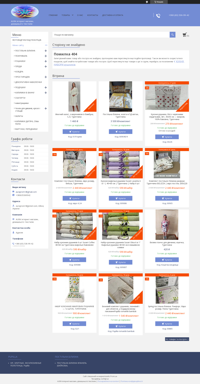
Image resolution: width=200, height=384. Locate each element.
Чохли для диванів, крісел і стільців (27, 109)
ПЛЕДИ (18, 66)
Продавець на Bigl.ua (100, 379)
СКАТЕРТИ (20, 98)
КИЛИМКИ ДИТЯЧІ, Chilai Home (27, 122)
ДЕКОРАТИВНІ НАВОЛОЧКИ (28, 82)
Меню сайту (18, 45)
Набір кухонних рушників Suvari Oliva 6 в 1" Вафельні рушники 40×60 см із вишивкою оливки (121, 245)
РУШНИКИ (20, 61)
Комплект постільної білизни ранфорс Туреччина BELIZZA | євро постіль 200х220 (167, 182)
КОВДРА (19, 71)
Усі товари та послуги (176, 339)
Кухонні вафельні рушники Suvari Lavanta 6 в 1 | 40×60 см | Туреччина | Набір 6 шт (121, 182)
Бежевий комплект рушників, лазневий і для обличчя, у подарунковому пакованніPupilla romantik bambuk (120, 309)
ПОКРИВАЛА (21, 56)
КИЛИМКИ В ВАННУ (24, 92)
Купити (75, 131)
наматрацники (22, 103)
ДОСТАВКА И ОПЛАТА (112, 15)
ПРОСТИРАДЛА (22, 77)
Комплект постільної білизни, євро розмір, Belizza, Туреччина (74, 182)
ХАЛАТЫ (19, 116)
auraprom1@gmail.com (26, 192)
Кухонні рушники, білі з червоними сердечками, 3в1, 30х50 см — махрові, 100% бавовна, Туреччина (167, 117)
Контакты (92, 15)
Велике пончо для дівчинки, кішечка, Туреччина (167, 243)
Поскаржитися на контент (108, 381)
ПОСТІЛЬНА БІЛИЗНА (25, 50)
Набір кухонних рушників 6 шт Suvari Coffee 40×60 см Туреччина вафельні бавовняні (74, 243)
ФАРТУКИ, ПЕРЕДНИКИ (26, 129)
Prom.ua (113, 376)
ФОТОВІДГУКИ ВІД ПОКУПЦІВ (26, 40)
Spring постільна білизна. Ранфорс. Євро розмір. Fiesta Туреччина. (167, 307)
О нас (80, 15)
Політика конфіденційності (132, 381)
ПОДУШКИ (20, 87)
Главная (53, 15)
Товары (66, 15)
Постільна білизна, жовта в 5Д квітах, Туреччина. (121, 115)
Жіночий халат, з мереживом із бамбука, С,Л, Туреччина (74, 115)
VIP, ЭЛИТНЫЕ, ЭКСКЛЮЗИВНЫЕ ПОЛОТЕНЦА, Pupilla (25, 364)
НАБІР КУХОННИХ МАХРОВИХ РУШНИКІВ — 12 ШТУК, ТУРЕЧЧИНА (74, 307)
